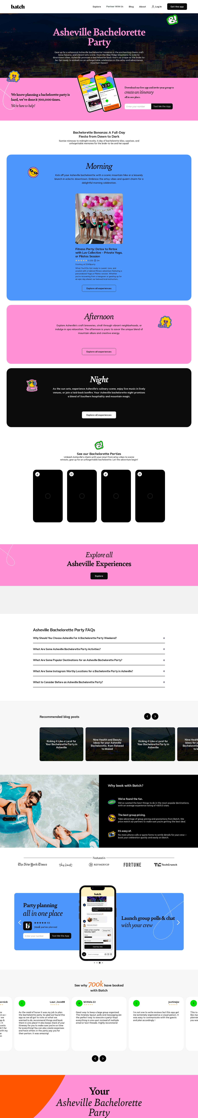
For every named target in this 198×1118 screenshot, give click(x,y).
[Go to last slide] (147, 716)
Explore (99, 576)
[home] (18, 7)
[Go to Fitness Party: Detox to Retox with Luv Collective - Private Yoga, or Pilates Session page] (99, 252)
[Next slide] (155, 716)
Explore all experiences (99, 288)
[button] (97, 6)
